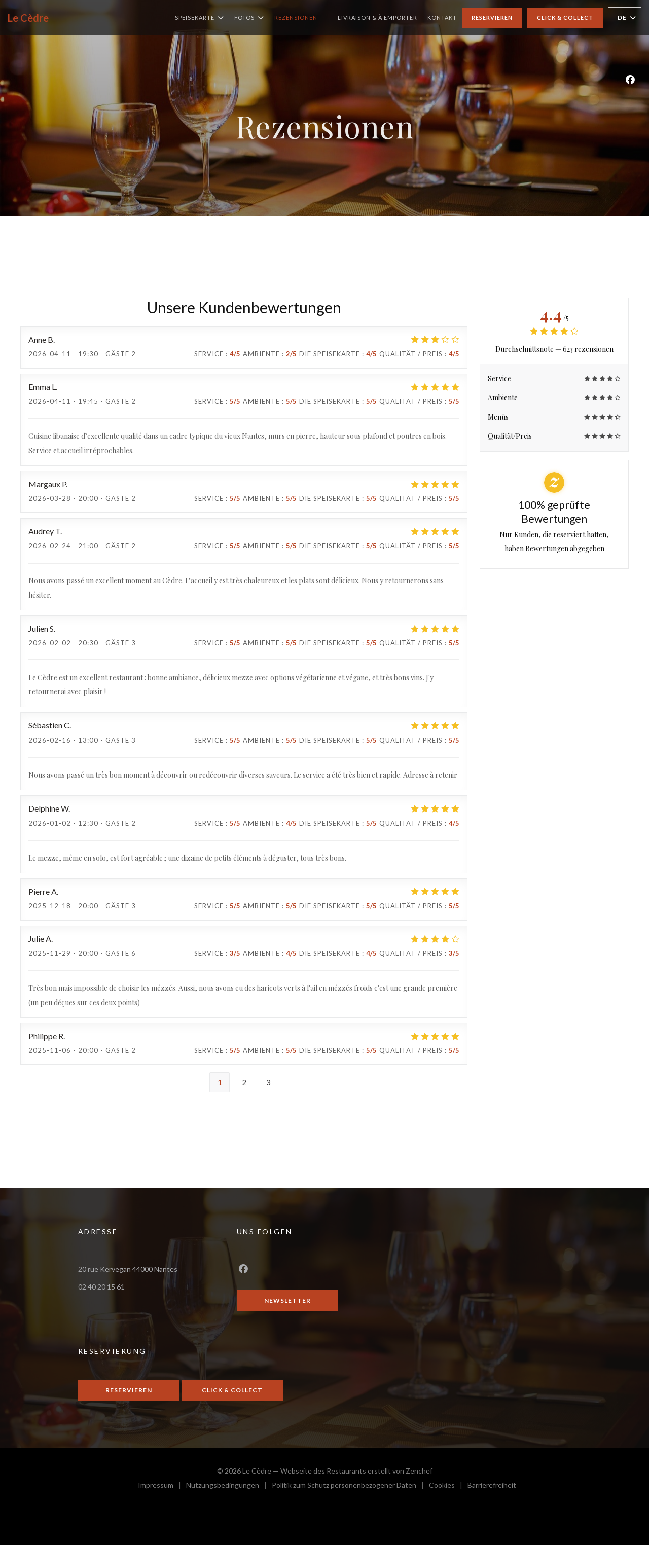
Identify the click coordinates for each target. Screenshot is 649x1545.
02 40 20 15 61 (101, 1286)
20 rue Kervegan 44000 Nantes (127, 1269)
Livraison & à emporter (377, 16)
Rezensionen (295, 17)
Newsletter (287, 1300)
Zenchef (419, 1470)
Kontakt (442, 17)
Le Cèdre (28, 18)
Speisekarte (199, 17)
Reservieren (492, 17)
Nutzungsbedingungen (229, 1486)
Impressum (162, 1486)
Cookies (448, 1486)
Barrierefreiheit (491, 1486)
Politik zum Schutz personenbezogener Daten (350, 1486)
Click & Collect (565, 17)
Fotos (249, 17)
